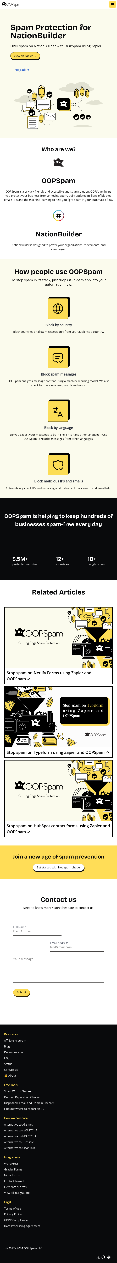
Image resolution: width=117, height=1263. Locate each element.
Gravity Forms (13, 1169)
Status (8, 1064)
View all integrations (17, 1193)
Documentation (14, 1052)
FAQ (6, 1058)
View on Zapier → (25, 56)
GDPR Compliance (16, 1220)
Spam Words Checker (18, 1091)
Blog (7, 1046)
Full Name (19, 927)
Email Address (59, 943)
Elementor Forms (15, 1187)
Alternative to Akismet (18, 1124)
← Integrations (20, 70)
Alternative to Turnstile (19, 1142)
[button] (112, 4)
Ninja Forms (12, 1175)
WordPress (11, 1164)
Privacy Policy (13, 1214)
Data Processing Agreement (22, 1226)
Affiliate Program (15, 1041)
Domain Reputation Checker (22, 1097)
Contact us (11, 1070)
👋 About (10, 1075)
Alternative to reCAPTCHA (20, 1130)
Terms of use (12, 1208)
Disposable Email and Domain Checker (29, 1103)
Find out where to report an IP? (24, 1109)
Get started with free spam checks (58, 867)
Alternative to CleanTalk (19, 1148)
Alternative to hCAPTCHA (20, 1136)
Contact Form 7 (14, 1181)
